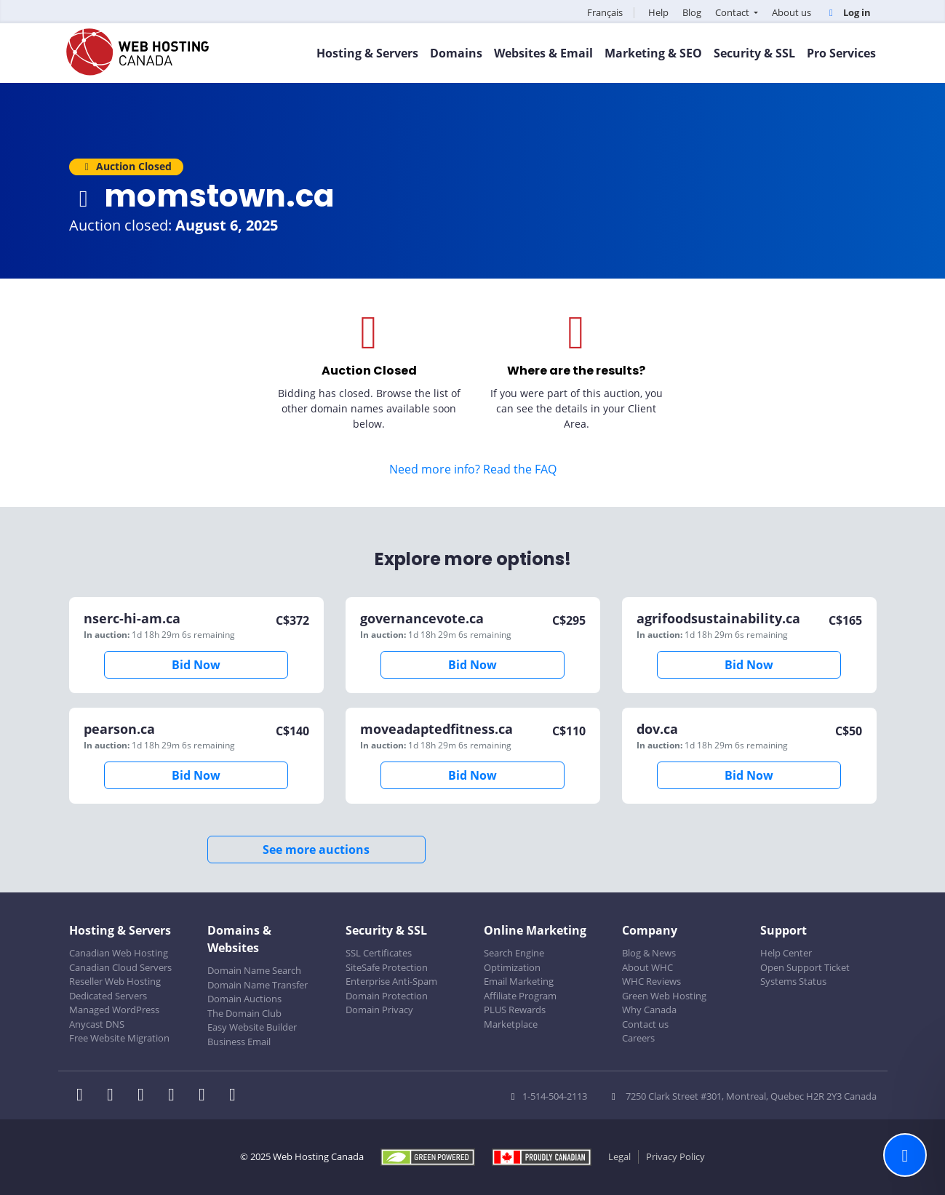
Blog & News (649, 952)
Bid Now (196, 665)
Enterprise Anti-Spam (391, 981)
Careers (638, 1037)
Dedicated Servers (108, 995)
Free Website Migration (119, 1037)
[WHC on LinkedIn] (145, 1096)
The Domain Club (244, 1013)
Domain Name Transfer (257, 984)
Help (658, 12)
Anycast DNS (96, 1024)
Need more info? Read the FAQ (473, 469)
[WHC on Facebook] (84, 1096)
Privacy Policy (675, 1156)
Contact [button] (733, 12)
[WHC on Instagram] (176, 1096)
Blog (691, 12)
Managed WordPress (114, 1009)
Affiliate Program (520, 995)
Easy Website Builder (252, 1027)
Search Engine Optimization (514, 960)
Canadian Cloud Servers (120, 967)
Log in (847, 12)
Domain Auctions (244, 998)
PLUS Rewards (515, 1009)
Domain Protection (387, 995)
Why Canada (649, 1009)
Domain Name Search (254, 970)
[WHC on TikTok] (236, 1096)
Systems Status (793, 981)
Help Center (786, 952)
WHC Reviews (651, 981)
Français (605, 12)
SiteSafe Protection (387, 967)
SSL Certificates (379, 952)
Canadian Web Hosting (118, 952)
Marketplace (511, 1024)
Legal (619, 1156)
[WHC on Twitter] (115, 1096)
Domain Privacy (379, 1009)
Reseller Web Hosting (115, 981)
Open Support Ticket (805, 967)
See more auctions (316, 850)
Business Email (239, 1041)
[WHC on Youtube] (206, 1096)
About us (791, 12)
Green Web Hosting (664, 995)
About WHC (647, 967)
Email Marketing (519, 981)
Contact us (645, 1024)
